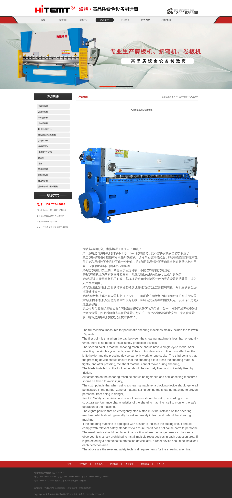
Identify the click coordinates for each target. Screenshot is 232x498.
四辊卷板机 (60, 488)
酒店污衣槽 (72, 488)
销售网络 (145, 20)
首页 (43, 20)
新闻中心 (84, 20)
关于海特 (183, 97)
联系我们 (166, 20)
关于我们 (63, 20)
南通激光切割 (85, 488)
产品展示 (104, 20)
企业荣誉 (125, 20)
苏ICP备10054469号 (95, 494)
